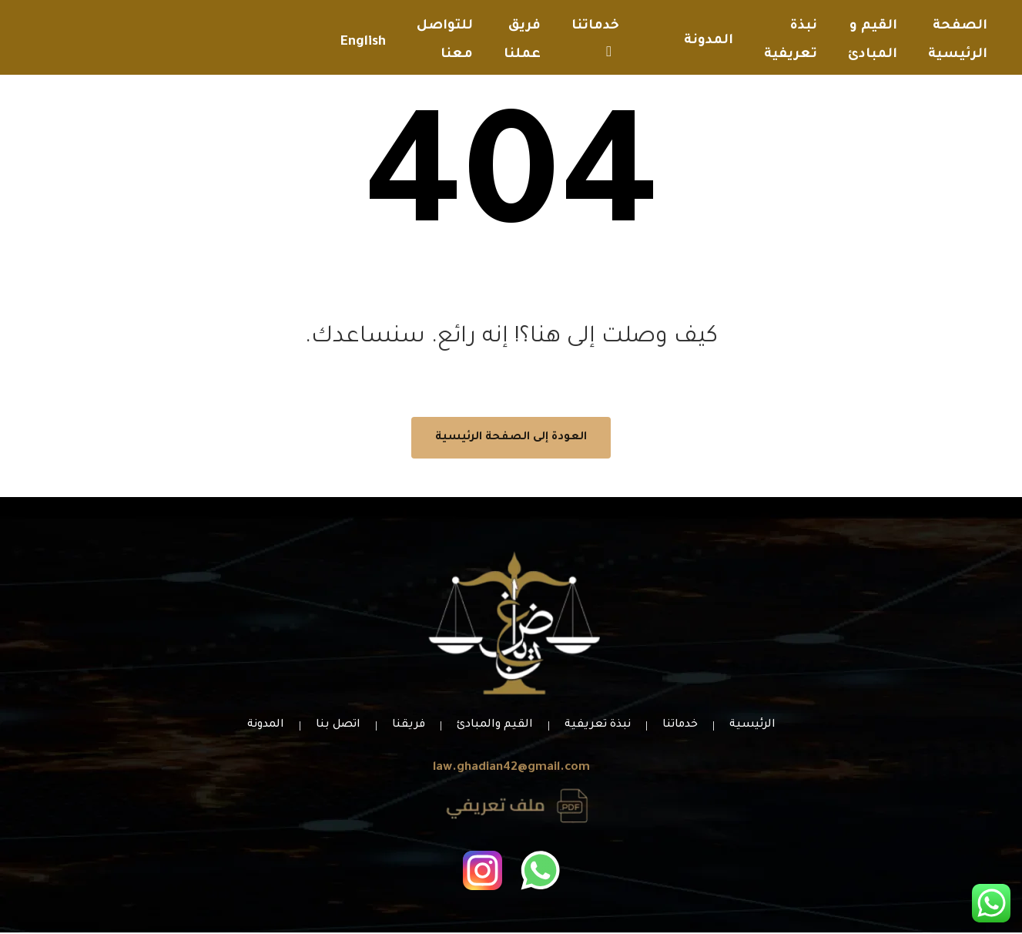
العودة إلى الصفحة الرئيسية (511, 439)
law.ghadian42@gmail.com (511, 769)
